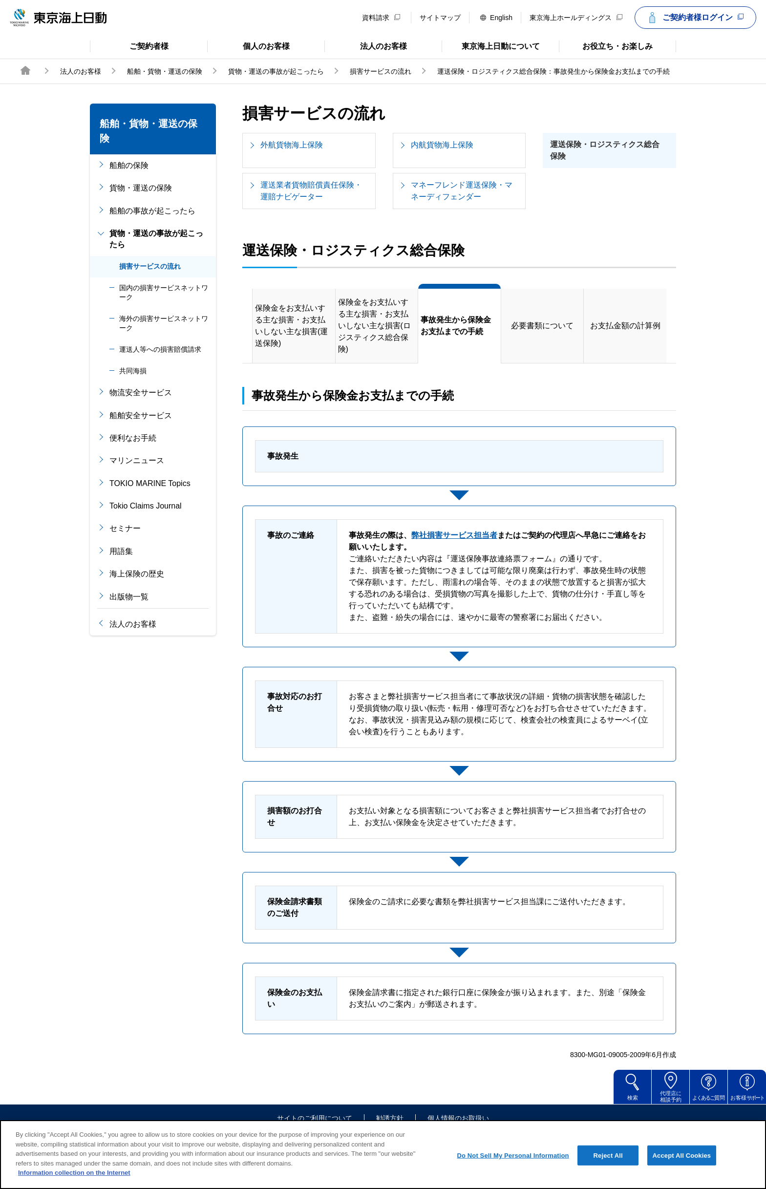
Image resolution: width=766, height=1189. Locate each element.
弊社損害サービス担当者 (454, 535)
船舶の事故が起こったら (152, 211)
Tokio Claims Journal (145, 506)
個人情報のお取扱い (458, 1118)
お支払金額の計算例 (625, 325)
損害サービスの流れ (380, 71)
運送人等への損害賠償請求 (160, 349)
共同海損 (133, 371)
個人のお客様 (248, 45)
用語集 (121, 551)
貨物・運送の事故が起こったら (276, 71)
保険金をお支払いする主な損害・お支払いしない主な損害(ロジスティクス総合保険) (374, 325)
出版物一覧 (129, 597)
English (496, 17)
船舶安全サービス (140, 415)
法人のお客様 (365, 45)
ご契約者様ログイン (694, 17)
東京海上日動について (491, 45)
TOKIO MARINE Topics (150, 483)
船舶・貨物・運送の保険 (164, 71)
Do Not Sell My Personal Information (513, 1170)
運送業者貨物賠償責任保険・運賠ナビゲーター (311, 191)
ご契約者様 (129, 45)
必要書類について (542, 325)
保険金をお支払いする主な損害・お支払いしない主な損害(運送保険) (291, 325)
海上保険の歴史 (136, 574)
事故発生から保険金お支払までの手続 (456, 326)
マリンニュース (136, 460)
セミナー (125, 528)
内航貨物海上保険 (442, 145)
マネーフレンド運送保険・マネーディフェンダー (461, 191)
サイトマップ (440, 17)
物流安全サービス (140, 392)
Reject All (608, 1170)
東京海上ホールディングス (576, 17)
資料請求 (381, 17)
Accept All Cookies (682, 1170)
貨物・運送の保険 (140, 188)
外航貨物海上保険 (291, 145)
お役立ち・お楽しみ (606, 45)
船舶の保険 (129, 165)
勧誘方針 (390, 1118)
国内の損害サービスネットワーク (163, 292)
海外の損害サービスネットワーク (163, 323)
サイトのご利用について (314, 1118)
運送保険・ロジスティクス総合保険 (605, 150)
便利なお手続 (132, 438)
